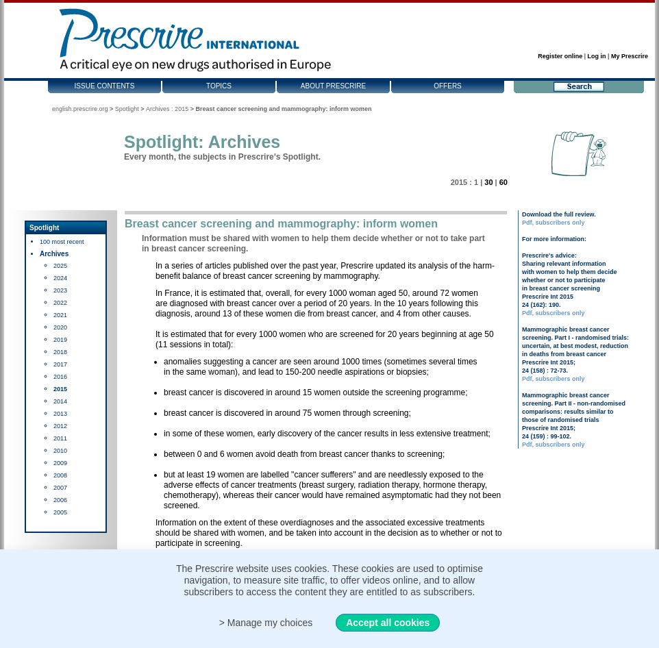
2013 (60, 413)
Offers (448, 86)
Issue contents (105, 86)
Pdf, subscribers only (553, 222)
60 (503, 182)
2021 (60, 315)
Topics (219, 86)
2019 (60, 339)
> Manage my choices (266, 622)
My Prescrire (629, 56)
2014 (60, 401)
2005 (60, 512)
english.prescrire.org (80, 108)
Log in (597, 56)
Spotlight (127, 108)
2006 (60, 500)
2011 (60, 438)
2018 (60, 352)
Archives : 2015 (167, 108)
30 (488, 182)
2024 (60, 278)
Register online (560, 56)
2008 (60, 475)
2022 (60, 302)
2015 (60, 389)
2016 (60, 376)
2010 (60, 450)
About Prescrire (333, 86)
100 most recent (62, 241)
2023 (60, 290)
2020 (60, 327)
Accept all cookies (388, 622)
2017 (60, 364)
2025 (60, 265)
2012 (60, 426)
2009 (60, 463)
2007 (60, 487)
